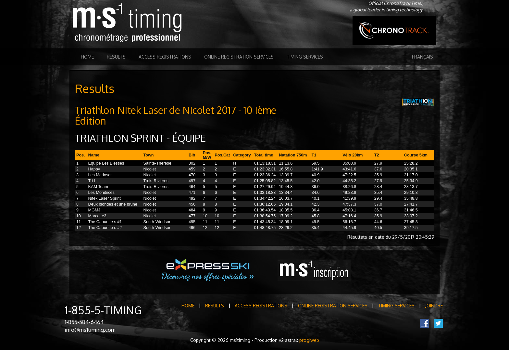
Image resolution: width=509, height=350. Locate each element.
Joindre (434, 305)
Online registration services (239, 57)
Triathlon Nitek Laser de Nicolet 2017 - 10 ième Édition (175, 115)
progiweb (309, 340)
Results (116, 57)
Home (87, 57)
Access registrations (165, 57)
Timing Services (305, 57)
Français (422, 57)
